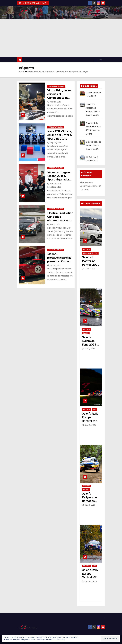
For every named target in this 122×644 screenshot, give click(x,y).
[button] (102, 59)
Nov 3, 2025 (90, 505)
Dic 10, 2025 (90, 268)
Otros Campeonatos (56, 127)
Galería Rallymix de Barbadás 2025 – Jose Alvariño (90, 501)
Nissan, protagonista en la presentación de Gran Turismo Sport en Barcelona (60, 261)
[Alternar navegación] (96, 60)
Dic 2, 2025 (90, 348)
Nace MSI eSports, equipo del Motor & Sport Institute (59, 135)
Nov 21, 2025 (90, 425)
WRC (94, 410)
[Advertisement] (61, 38)
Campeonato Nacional (56, 86)
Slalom (85, 333)
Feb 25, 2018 (55, 183)
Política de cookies (57, 639)
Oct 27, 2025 (91, 581)
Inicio (21, 71)
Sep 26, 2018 (56, 142)
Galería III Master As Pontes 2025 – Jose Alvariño (90, 265)
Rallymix (86, 489)
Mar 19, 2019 (55, 102)
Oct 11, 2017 (55, 265)
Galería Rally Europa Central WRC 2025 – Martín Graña (90, 577)
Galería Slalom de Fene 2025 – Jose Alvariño (90, 345)
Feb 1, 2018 (55, 224)
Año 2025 (86, 250)
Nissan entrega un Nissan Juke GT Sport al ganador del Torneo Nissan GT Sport (59, 179)
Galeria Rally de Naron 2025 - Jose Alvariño (93, 145)
